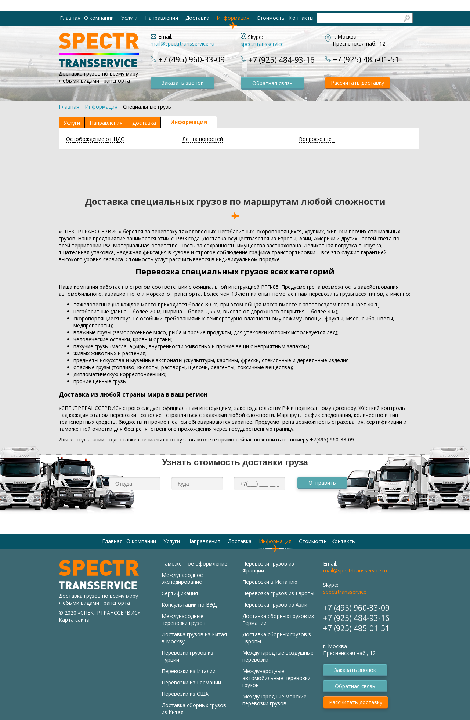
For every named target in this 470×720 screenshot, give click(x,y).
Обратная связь (272, 83)
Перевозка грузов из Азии (274, 604)
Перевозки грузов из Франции (268, 567)
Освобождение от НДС (95, 138)
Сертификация (180, 593)
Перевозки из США (185, 693)
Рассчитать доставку (357, 82)
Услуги (129, 17)
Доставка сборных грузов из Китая (194, 709)
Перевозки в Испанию (269, 581)
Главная (70, 17)
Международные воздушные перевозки (278, 656)
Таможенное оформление (194, 563)
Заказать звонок (182, 82)
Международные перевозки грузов (184, 619)
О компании (99, 17)
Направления (161, 17)
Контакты (301, 17)
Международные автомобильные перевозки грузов (276, 678)
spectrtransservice (262, 43)
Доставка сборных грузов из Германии (278, 619)
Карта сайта (74, 619)
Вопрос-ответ (317, 138)
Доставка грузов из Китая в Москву (194, 638)
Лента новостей (202, 138)
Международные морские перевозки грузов (274, 700)
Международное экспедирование (182, 578)
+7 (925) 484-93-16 (281, 60)
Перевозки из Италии (189, 671)
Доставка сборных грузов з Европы (276, 638)
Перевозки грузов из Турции (187, 656)
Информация (233, 17)
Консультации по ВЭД (189, 604)
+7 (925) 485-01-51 (366, 59)
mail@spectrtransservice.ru (182, 43)
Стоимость (271, 17)
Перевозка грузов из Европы (278, 593)
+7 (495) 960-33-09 (191, 59)
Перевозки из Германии (191, 682)
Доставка (197, 17)
